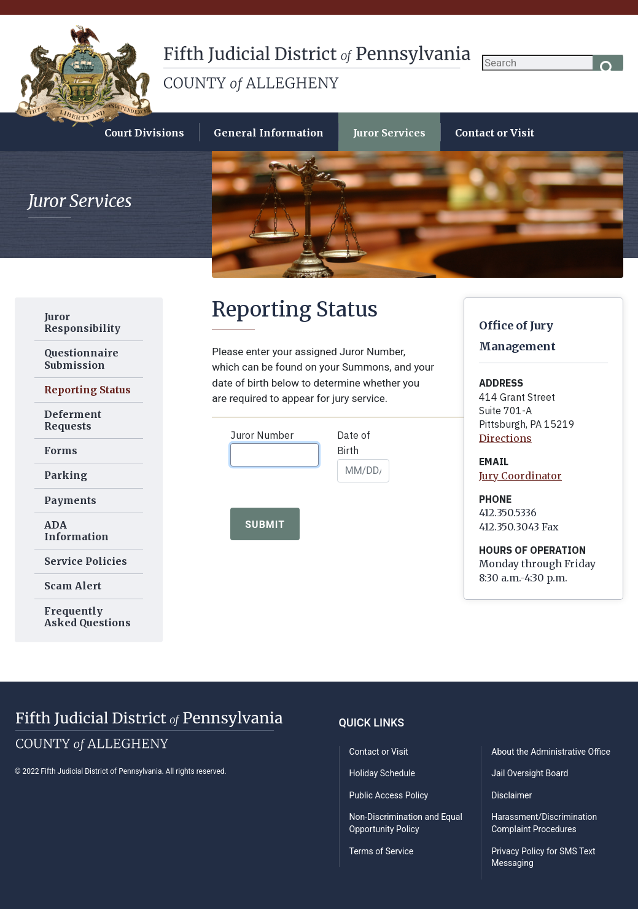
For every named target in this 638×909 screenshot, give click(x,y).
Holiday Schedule (382, 773)
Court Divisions (144, 133)
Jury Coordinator (520, 476)
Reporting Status (87, 390)
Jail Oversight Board (529, 773)
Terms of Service (381, 851)
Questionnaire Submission (81, 359)
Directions (505, 438)
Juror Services (389, 133)
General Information (269, 133)
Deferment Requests (72, 420)
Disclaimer (511, 795)
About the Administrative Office (550, 752)
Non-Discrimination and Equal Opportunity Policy (405, 823)
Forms (60, 450)
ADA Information (76, 531)
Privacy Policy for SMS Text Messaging (543, 857)
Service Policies (85, 561)
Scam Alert (72, 586)
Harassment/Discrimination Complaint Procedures (544, 823)
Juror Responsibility (82, 322)
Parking (65, 475)
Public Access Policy (389, 795)
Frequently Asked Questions (87, 617)
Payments (70, 500)
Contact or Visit (494, 133)
